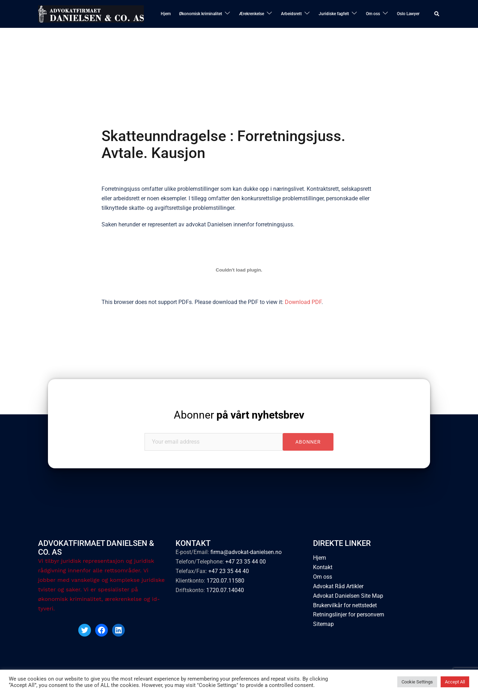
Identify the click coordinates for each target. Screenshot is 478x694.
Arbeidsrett (291, 13)
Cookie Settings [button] (417, 681)
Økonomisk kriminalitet (200, 13)
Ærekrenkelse (251, 13)
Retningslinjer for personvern (348, 614)
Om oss (373, 13)
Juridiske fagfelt (334, 13)
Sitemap (323, 624)
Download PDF (303, 302)
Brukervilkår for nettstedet (345, 605)
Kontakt (322, 567)
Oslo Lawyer (408, 13)
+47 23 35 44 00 (245, 561)
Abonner (239, 415)
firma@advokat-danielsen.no (246, 552)
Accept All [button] (455, 681)
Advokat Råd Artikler (338, 586)
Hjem (166, 13)
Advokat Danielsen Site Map (348, 595)
